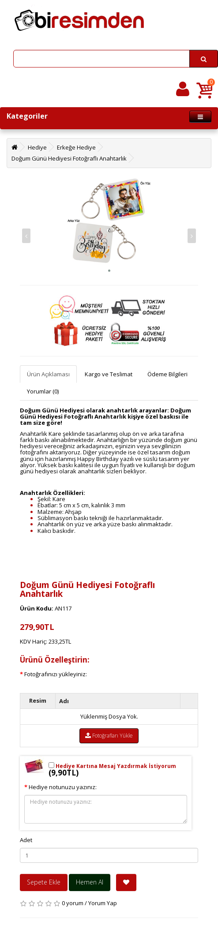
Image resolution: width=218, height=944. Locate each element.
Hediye (37, 147)
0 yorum (72, 903)
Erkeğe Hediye (76, 147)
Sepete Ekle (43, 882)
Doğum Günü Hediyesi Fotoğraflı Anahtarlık (69, 158)
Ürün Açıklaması (48, 374)
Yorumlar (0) (43, 391)
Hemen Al (89, 882)
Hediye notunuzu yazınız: (63, 787)
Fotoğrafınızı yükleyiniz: (55, 674)
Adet (26, 840)
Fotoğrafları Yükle (109, 735)
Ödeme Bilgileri (167, 374)
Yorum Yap (102, 903)
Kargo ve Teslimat (108, 374)
